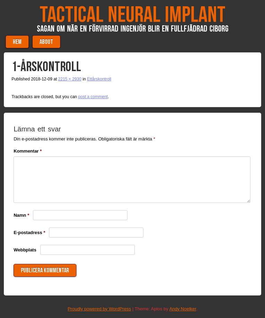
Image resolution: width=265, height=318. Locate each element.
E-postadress (29, 232)
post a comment (93, 96)
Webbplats (25, 249)
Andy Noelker (182, 308)
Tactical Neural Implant (132, 15)
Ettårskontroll (99, 79)
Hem (17, 41)
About (46, 41)
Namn (21, 215)
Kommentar (28, 151)
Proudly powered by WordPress (99, 308)
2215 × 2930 (69, 79)
